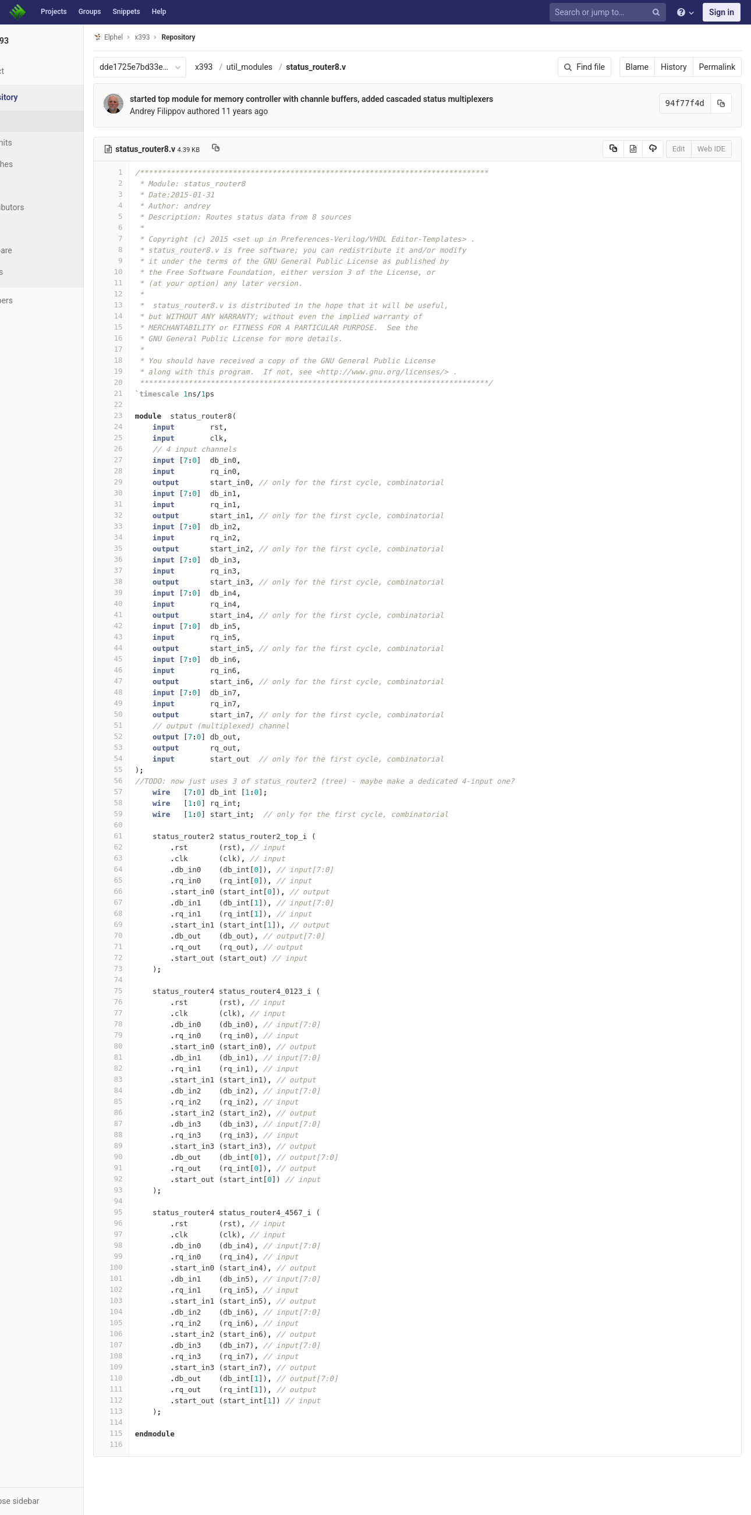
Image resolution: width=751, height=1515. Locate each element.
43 (155, 636)
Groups (90, 12)
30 (155, 493)
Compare (39, 250)
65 (155, 880)
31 (155, 504)
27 (155, 459)
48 (155, 692)
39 (155, 592)
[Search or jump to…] (609, 12)
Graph (34, 228)
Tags (32, 185)
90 (155, 1156)
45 (155, 658)
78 (155, 1024)
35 (155, 548)
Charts (35, 272)
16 (155, 338)
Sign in (721, 12)
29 (155, 481)
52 (155, 736)
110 (155, 1378)
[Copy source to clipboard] (613, 149)
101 (155, 1278)
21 (155, 393)
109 (155, 1366)
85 (155, 1101)
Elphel (152, 37)
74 (155, 979)
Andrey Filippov (201, 111)
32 (155, 515)
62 (155, 847)
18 (155, 360)
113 (155, 1411)
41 (155, 614)
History (674, 67)
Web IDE (711, 148)
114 (155, 1422)
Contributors (46, 207)
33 (155, 526)
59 (155, 813)
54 (155, 758)
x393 (248, 67)
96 (155, 1223)
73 (155, 968)
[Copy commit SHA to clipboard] (721, 103)
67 (155, 902)
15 (155, 327)
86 (155, 1112)
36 (155, 559)
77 (155, 1012)
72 (155, 957)
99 (155, 1256)
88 (155, 1134)
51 (155, 725)
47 (155, 681)
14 (155, 316)
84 (155, 1090)
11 (155, 282)
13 (155, 304)
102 (155, 1289)
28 (155, 470)
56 (155, 780)
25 (155, 437)
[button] (63, 1501)
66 (155, 891)
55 (155, 769)
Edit (678, 148)
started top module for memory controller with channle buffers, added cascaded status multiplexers (355, 99)
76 (155, 1001)
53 (155, 747)
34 (155, 537)
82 (155, 1068)
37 (155, 570)
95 (155, 1212)
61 (155, 835)
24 (155, 426)
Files (32, 121)
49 (155, 703)
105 (155, 1322)
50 (155, 714)
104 (155, 1311)
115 (155, 1433)
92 (155, 1178)
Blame (637, 67)
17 (155, 349)
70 (155, 935)
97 (155, 1234)
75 (155, 990)
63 (155, 858)
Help (159, 12)
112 (155, 1400)
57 (155, 791)
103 (155, 1300)
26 (155, 448)
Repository (223, 37)
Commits (39, 142)
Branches (40, 164)
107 (155, 1344)
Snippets (126, 12)
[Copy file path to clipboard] (260, 149)
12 (155, 293)
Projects (54, 12)
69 (155, 924)
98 (155, 1245)
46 (155, 670)
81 (155, 1057)
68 (155, 913)
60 (155, 824)
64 (155, 869)
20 (155, 382)
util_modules (294, 67)
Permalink (717, 67)
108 (155, 1355)
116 (155, 1444)
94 (155, 1201)
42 (155, 625)
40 (155, 603)
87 (155, 1123)
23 (155, 415)
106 (155, 1333)
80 (155, 1046)
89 (155, 1145)
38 (155, 581)
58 (155, 802)
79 (155, 1035)
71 (155, 946)
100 (155, 1267)
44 (155, 647)
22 (155, 404)
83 (155, 1079)
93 (155, 1189)
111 (155, 1389)
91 (155, 1167)
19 (155, 371)
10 (155, 271)
